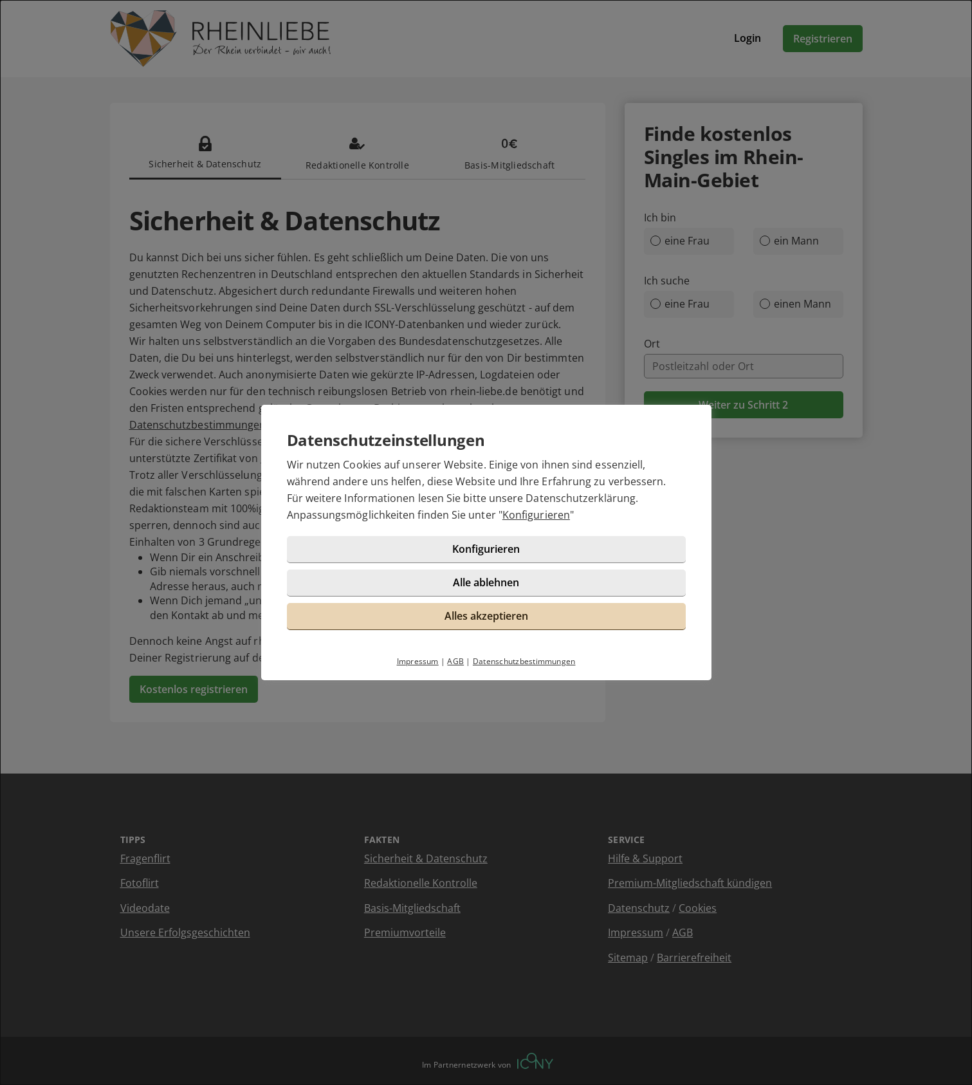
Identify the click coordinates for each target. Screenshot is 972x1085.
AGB (455, 661)
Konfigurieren (536, 515)
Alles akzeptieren (486, 616)
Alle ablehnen (486, 582)
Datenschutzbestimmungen (524, 661)
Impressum (418, 661)
